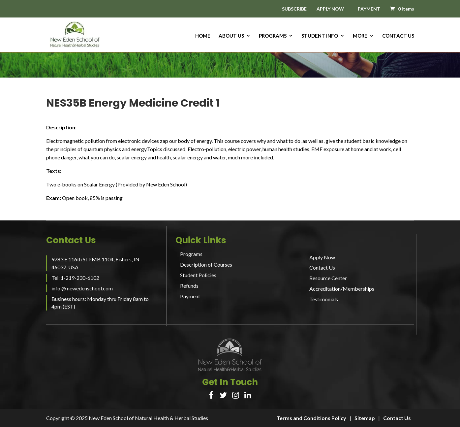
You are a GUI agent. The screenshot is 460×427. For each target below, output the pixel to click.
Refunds (189, 285)
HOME (202, 36)
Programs (273, 36)
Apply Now (322, 257)
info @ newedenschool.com (82, 288)
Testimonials (323, 299)
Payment (190, 296)
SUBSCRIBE (294, 9)
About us (231, 36)
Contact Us (398, 36)
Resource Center (328, 278)
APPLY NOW (330, 9)
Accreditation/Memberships (341, 288)
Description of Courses (206, 264)
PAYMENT (369, 9)
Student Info (319, 36)
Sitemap (364, 418)
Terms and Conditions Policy (311, 418)
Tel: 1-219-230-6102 (75, 278)
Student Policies (198, 275)
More (360, 36)
